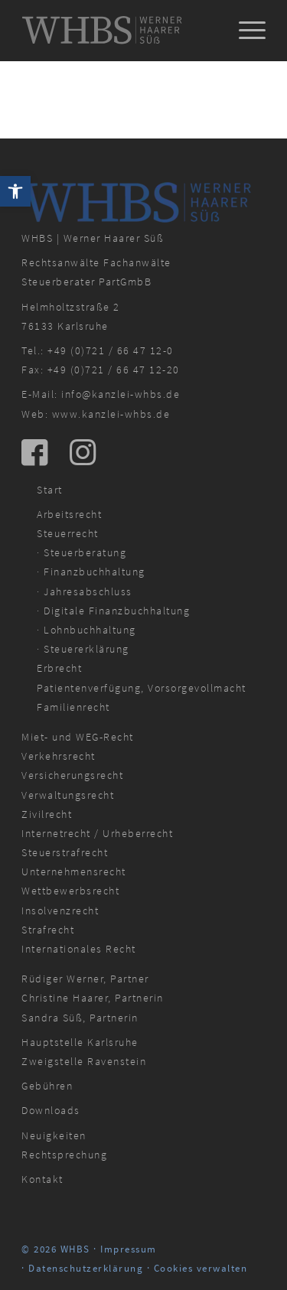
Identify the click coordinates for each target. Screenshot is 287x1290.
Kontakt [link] (42, 1179)
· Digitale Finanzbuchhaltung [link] (113, 610)
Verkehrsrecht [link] (58, 756)
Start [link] (50, 490)
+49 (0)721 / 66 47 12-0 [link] (110, 350)
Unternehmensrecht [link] (73, 871)
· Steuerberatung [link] (81, 552)
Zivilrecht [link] (46, 814)
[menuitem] (244, 30)
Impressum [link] (128, 1249)
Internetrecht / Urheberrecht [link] (97, 833)
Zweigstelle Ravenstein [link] (83, 1061)
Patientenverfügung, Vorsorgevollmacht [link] (141, 688)
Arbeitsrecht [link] (69, 514)
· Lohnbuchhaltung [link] (86, 630)
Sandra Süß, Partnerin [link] (80, 1018)
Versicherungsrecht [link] (72, 775)
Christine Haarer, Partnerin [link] (92, 998)
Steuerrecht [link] (68, 533)
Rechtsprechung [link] (64, 1154)
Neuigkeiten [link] (53, 1135)
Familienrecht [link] (73, 707)
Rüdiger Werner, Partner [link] (85, 978)
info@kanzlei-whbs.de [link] (120, 394)
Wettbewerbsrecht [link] (70, 890)
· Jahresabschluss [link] (84, 591)
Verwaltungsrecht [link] (67, 795)
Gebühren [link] (47, 1086)
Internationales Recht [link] (78, 949)
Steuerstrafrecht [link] (64, 852)
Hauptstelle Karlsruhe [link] (80, 1042)
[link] (15, 191)
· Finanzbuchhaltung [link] (91, 571)
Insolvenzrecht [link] (60, 910)
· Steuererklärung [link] (83, 649)
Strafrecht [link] (47, 930)
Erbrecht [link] (59, 668)
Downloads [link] (50, 1110)
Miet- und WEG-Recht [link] (77, 737)
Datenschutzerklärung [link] (85, 1268)
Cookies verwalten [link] (201, 1268)
